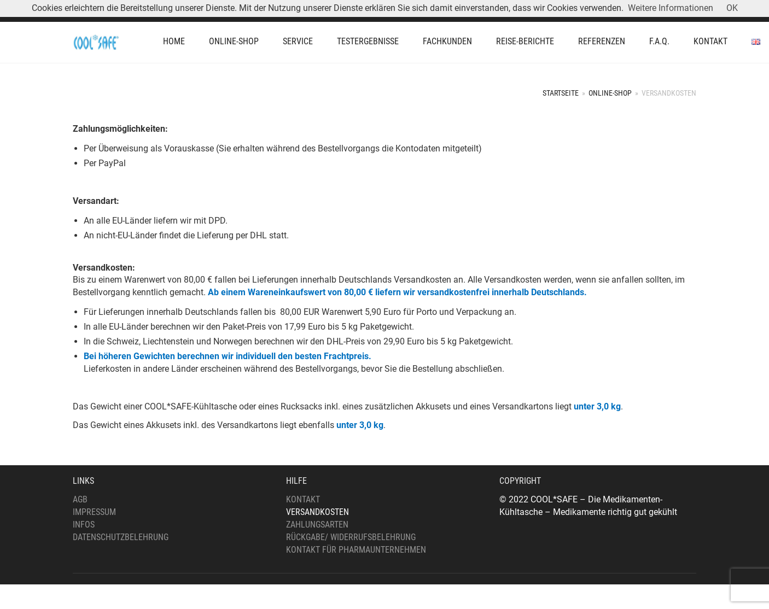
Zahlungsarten (317, 524)
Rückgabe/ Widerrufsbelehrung (351, 537)
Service (298, 41)
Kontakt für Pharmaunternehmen (356, 549)
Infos (84, 524)
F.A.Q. (659, 41)
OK (732, 8)
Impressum (94, 512)
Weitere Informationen (670, 8)
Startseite (561, 93)
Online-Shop (234, 41)
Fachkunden (447, 41)
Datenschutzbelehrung (120, 537)
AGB (80, 499)
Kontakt (710, 41)
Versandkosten (317, 512)
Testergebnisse (368, 41)
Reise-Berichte (525, 41)
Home (174, 41)
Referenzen (601, 41)
